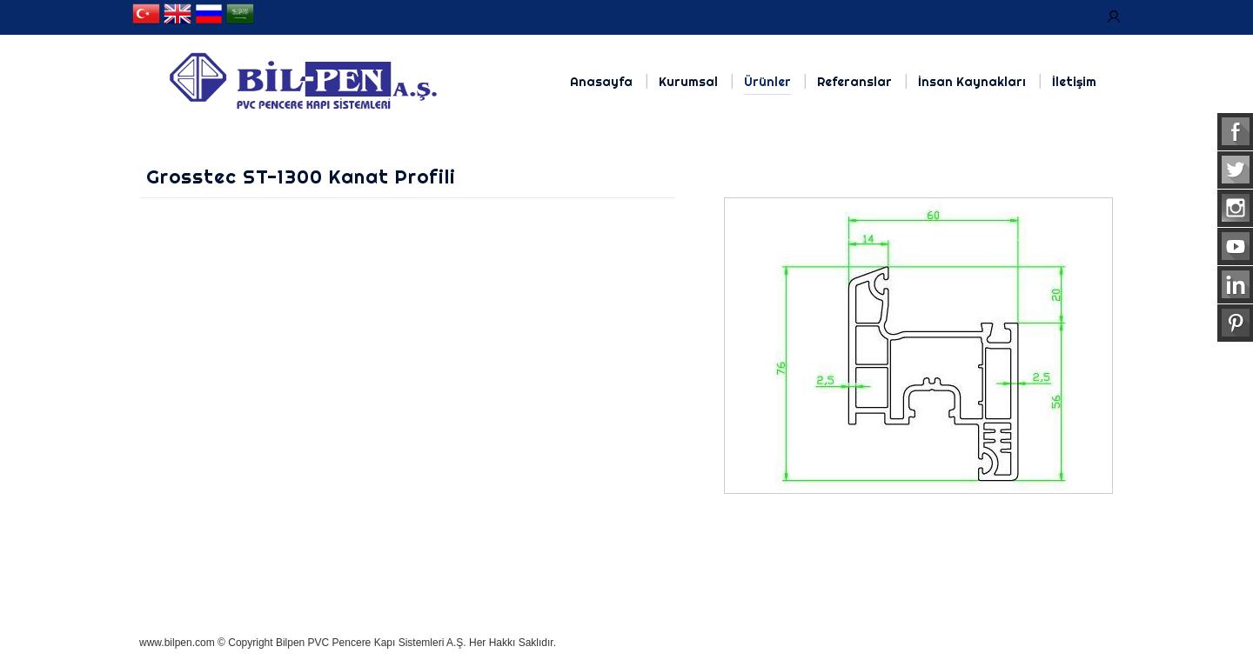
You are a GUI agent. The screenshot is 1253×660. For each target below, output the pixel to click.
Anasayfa (601, 82)
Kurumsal (688, 82)
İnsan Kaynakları (972, 82)
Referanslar (854, 82)
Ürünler (767, 82)
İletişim (1074, 82)
